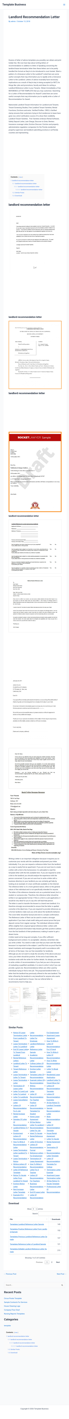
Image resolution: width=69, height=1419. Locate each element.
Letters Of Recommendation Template (53, 1088)
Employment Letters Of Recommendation (20, 1136)
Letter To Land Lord (20, 1091)
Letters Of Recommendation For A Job (20, 1108)
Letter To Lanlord (19, 1094)
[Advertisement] (28, 40)
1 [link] (46, 1262)
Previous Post (10, 1274)
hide (20, 177)
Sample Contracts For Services (15, 1302)
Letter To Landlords (20, 1097)
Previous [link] (39, 1262)
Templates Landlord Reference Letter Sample (27, 1224)
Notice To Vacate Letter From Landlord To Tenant (20, 1178)
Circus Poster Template (13, 1298)
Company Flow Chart (12, 1310)
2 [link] (51, 1262)
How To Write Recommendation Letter (53, 1063)
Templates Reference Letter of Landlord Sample (28, 1244)
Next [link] (58, 1262)
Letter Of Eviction (36, 1142)
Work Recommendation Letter (53, 1119)
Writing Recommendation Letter (36, 1088)
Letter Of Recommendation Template (53, 1128)
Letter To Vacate (53, 1139)
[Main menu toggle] (64, 4)
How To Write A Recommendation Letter (20, 1145)
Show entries (35, 1209)
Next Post (61, 1274)
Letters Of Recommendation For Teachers (36, 1178)
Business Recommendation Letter (36, 1186)
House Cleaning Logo (12, 1306)
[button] (47, 1219)
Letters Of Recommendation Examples (53, 1097)
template (7, 1326)
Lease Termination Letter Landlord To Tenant (20, 1153)
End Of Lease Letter (37, 1192)
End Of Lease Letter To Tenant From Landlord (20, 1052)
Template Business (14, 4)
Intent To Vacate (36, 1133)
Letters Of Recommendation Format (36, 1147)
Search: (35, 1214)
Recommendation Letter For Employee (36, 1038)
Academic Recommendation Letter (36, 1058)
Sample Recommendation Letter (53, 1111)
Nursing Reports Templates (14, 1314)
